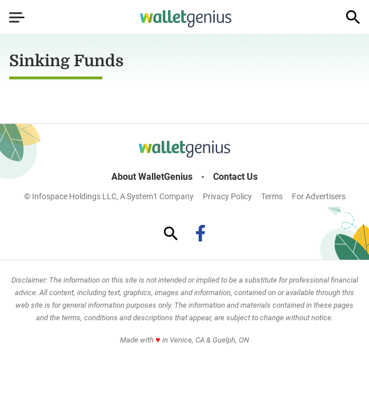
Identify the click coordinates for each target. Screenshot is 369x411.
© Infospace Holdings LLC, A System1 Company (109, 196)
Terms (272, 196)
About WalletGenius (151, 177)
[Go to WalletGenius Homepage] (185, 18)
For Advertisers (319, 196)
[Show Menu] (17, 17)
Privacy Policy (227, 196)
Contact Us (235, 177)
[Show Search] (353, 17)
